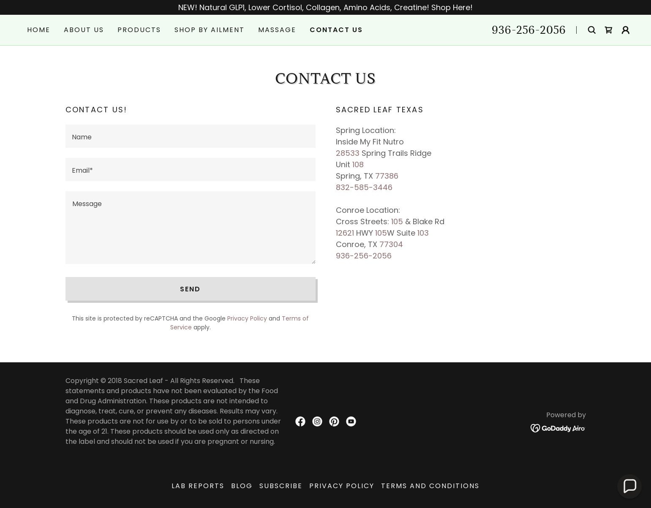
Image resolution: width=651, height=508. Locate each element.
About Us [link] (84, 30)
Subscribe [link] (280, 486)
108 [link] (358, 164)
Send (190, 289)
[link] (608, 30)
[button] (625, 30)
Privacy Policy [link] (247, 318)
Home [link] (38, 30)
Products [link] (139, 30)
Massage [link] (277, 30)
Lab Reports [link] (198, 486)
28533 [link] (348, 153)
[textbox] (190, 136)
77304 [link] (391, 244)
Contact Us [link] (336, 30)
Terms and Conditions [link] (430, 486)
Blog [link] (242, 486)
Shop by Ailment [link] (209, 30)
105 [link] (397, 221)
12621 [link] (345, 233)
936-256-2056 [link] (529, 30)
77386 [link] (386, 176)
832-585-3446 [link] (364, 187)
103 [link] (423, 233)
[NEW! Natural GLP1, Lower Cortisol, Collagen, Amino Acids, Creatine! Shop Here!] (325, 7)
